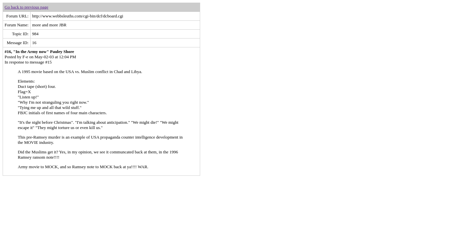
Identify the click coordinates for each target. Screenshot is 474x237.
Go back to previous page (26, 7)
